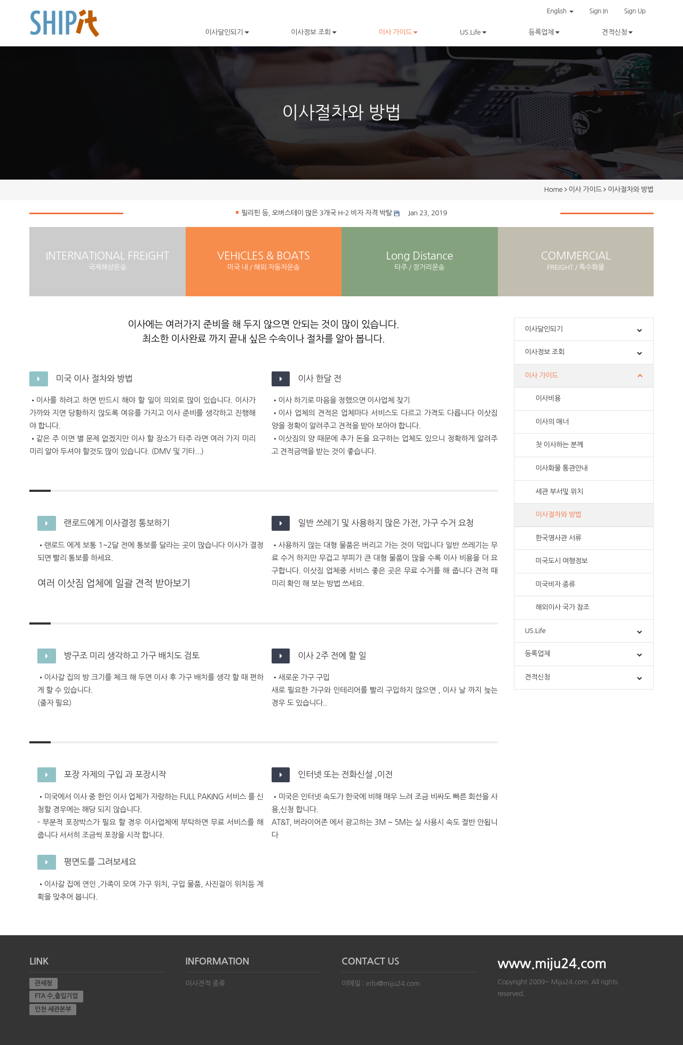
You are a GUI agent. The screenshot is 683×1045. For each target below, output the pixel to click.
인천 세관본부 (53, 1009)
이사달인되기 (226, 32)
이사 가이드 (397, 32)
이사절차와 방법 (631, 189)
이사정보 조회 (313, 32)
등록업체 (544, 32)
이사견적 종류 (205, 983)
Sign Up (635, 11)
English (560, 11)
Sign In (599, 11)
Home (553, 189)
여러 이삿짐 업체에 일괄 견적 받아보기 (113, 583)
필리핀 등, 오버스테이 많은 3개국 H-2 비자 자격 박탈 (314, 212)
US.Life (473, 32)
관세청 (43, 983)
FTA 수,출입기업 (56, 996)
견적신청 (617, 32)
